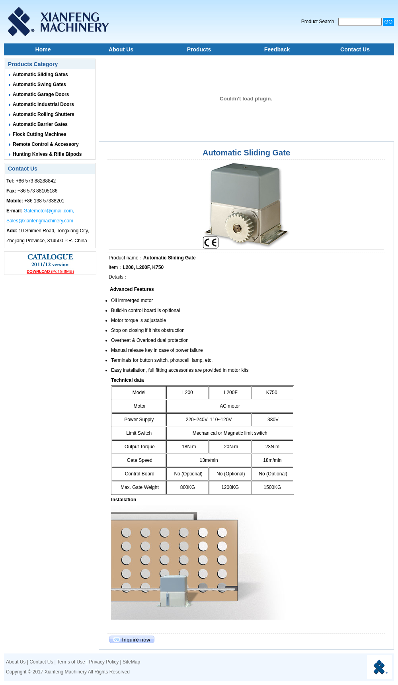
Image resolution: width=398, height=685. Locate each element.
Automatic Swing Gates (39, 84)
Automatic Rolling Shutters (43, 114)
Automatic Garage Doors (41, 94)
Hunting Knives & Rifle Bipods (47, 154)
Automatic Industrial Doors (43, 104)
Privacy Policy (104, 662)
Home (43, 49)
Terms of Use (71, 662)
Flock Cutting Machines (39, 134)
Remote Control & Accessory (46, 144)
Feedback (277, 49)
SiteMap (131, 662)
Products (199, 49)
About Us (121, 49)
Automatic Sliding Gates (40, 74)
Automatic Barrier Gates (40, 124)
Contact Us (355, 49)
